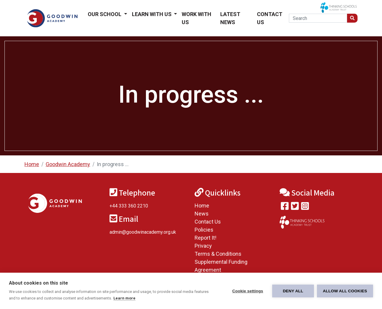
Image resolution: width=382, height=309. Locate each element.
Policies (204, 230)
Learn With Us (152, 14)
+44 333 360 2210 (129, 206)
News (202, 213)
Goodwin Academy (68, 164)
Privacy (203, 246)
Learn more (124, 298)
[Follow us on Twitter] (295, 207)
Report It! (205, 238)
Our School (105, 14)
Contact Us (269, 18)
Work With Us (196, 18)
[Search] (318, 18)
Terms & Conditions (218, 254)
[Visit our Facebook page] (285, 207)
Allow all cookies (345, 291)
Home (31, 164)
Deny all (293, 291)
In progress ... (113, 164)
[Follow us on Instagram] (305, 207)
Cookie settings (247, 291)
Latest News (230, 18)
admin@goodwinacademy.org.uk (143, 232)
